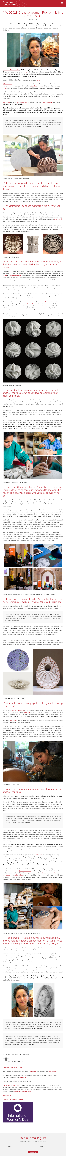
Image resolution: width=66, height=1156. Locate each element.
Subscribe (33, 1152)
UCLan (5, 276)
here (38, 80)
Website (6, 1068)
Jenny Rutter (6, 102)
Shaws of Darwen (50, 302)
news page (22, 1077)
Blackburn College (36, 86)
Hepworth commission (49, 873)
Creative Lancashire (22, 102)
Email (41, 1146)
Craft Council (38, 855)
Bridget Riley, (14, 720)
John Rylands (58, 219)
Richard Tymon (52, 1072)
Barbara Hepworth (18, 710)
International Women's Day (11, 70)
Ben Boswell (32, 1072)
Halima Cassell (7, 84)
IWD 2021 (26, 72)
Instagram (13, 1068)
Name (9, 1146)
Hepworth (27, 712)
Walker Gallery (18, 875)
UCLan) (5, 88)
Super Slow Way (47, 102)
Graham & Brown (32, 304)
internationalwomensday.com (22, 1091)
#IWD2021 (6, 1099)
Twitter (21, 1068)
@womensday (7, 1095)
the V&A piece (7, 875)
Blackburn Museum (25, 871)
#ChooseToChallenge (16, 1099)
